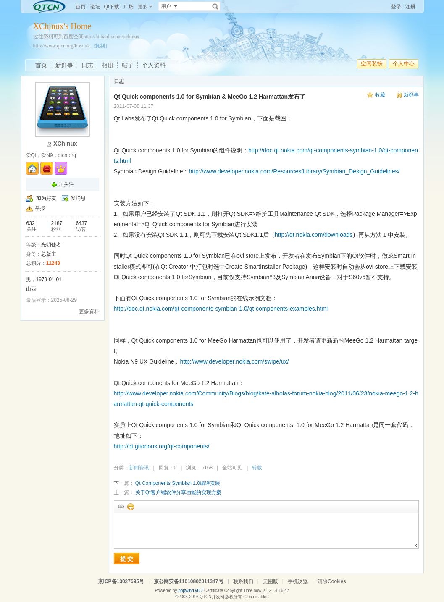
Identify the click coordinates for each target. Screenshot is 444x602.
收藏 (380, 95)
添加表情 (130, 506)
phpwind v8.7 (190, 590)
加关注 (66, 184)
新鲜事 (64, 65)
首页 (81, 6)
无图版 (270, 581)
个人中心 (404, 63)
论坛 (95, 6)
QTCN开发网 (212, 596)
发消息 (78, 198)
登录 (396, 6)
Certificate (213, 590)
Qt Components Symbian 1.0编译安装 (177, 483)
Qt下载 (112, 6)
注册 (410, 6)
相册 (107, 65)
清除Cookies (332, 581)
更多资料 (89, 311)
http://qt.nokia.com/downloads (313, 234)
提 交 (127, 558)
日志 (87, 65)
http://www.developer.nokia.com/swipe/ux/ (234, 361)
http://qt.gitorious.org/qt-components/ (162, 446)
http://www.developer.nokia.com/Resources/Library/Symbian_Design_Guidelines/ (294, 171)
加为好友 (46, 198)
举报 (40, 208)
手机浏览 (298, 581)
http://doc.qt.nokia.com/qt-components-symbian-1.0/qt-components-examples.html (221, 308)
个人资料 (154, 65)
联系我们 (243, 581)
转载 (257, 468)
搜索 (215, 6)
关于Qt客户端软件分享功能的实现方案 (178, 492)
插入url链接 (120, 506)
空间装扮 (372, 63)
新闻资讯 (139, 468)
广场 (128, 6)
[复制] (100, 46)
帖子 (128, 65)
